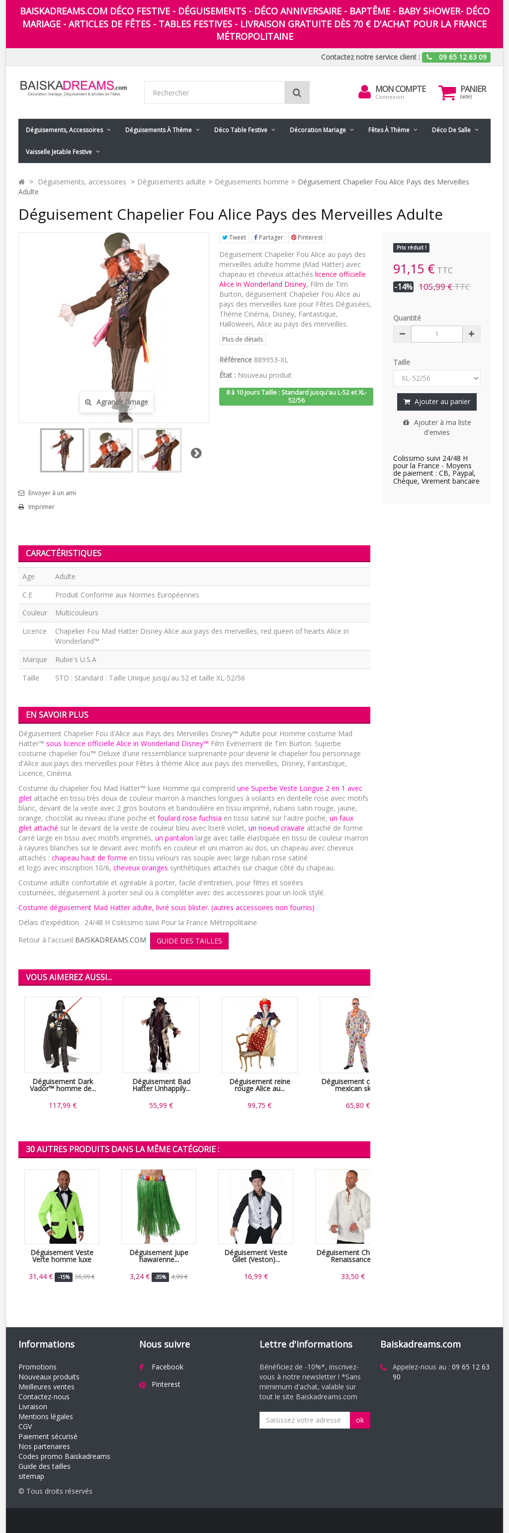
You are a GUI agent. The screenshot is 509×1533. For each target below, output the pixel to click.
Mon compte (400, 89)
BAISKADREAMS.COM (110, 939)
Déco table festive (240, 130)
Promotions (37, 1366)
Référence (235, 359)
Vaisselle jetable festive (59, 152)
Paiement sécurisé (48, 1436)
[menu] (364, 92)
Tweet (234, 237)
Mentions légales (45, 1416)
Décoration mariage (318, 130)
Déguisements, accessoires (64, 130)
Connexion (389, 96)
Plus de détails (242, 339)
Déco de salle (451, 130)
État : (227, 375)
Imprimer (41, 507)
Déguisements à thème (158, 130)
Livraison (32, 1406)
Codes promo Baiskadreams (64, 1456)
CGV (25, 1426)
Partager (268, 237)
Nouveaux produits (49, 1376)
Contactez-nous (44, 1396)
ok (360, 1420)
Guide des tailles (44, 1466)
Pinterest (307, 237)
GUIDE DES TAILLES (189, 940)
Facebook (167, 1366)
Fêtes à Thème (389, 130)
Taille (402, 362)
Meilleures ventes (46, 1386)
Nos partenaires (44, 1446)
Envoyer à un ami (52, 493)
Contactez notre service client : (370, 57)
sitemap (31, 1476)
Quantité (407, 318)
